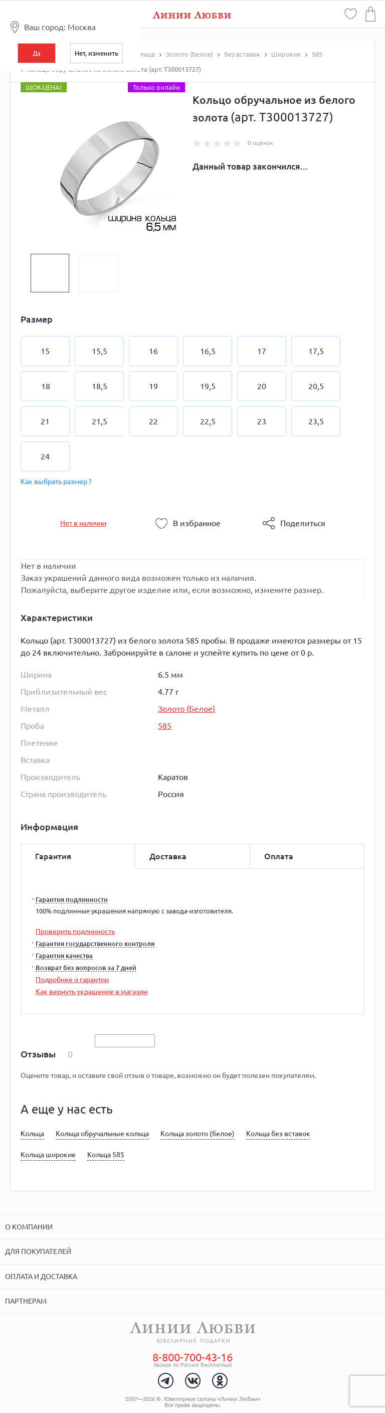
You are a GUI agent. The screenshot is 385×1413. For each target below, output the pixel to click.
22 (153, 421)
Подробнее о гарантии (72, 980)
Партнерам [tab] (26, 1301)
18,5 (99, 386)
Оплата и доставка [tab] (41, 1277)
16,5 (208, 351)
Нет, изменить (96, 53)
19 (153, 386)
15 (45, 351)
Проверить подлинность (75, 931)
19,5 (208, 386)
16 (153, 351)
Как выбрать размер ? (56, 482)
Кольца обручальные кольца (102, 1134)
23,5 (316, 421)
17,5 (316, 351)
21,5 (99, 421)
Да (37, 53)
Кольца (32, 1134)
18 (45, 386)
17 (261, 351)
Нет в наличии (83, 523)
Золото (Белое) (186, 708)
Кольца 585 (105, 1155)
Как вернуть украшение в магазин (91, 992)
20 (261, 386)
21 (45, 421)
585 (164, 725)
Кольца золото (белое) (197, 1134)
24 (45, 456)
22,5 (208, 421)
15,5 (99, 351)
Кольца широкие (48, 1155)
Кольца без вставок (278, 1134)
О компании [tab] (29, 1227)
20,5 (316, 386)
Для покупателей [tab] (38, 1251)
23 (261, 421)
